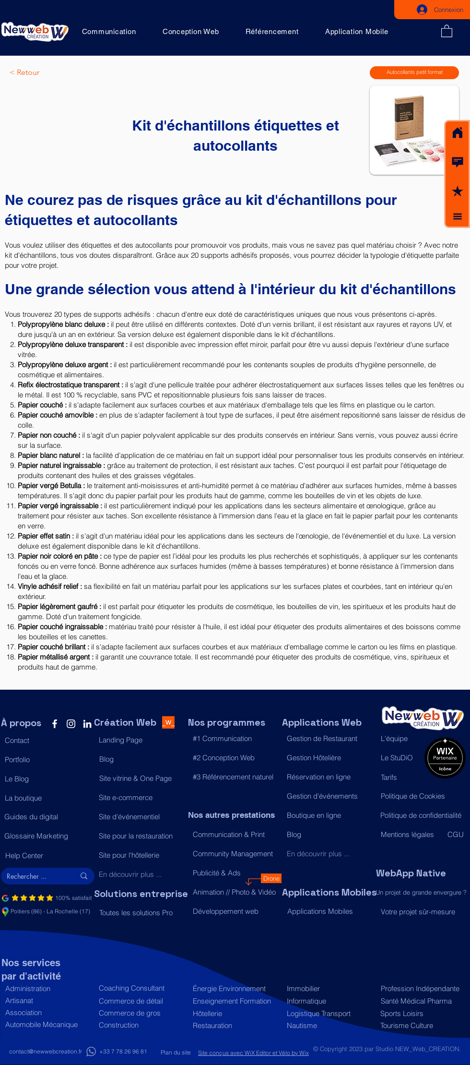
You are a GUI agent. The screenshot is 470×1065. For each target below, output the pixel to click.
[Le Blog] (47, 779)
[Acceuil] (457, 133)
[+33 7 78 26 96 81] (123, 1052)
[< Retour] (41, 72)
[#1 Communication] (235, 738)
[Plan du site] (175, 1053)
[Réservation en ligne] (329, 777)
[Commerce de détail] (141, 1001)
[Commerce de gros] (141, 1013)
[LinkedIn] (87, 724)
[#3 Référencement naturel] (235, 777)
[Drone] (271, 878)
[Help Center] (47, 855)
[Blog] (141, 759)
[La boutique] (47, 798)
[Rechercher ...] (33, 876)
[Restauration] (235, 1025)
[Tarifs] (400, 777)
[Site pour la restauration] (141, 836)
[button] (457, 162)
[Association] (47, 1012)
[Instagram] (71, 724)
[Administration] (47, 988)
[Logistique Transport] (329, 1013)
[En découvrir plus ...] (141, 874)
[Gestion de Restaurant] (329, 738)
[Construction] (141, 1025)
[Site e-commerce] (141, 797)
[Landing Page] (141, 740)
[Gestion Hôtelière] (329, 757)
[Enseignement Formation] (235, 1001)
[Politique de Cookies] (423, 796)
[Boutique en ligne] (329, 815)
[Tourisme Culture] (420, 1025)
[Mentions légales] (409, 834)
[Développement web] (235, 911)
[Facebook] (54, 724)
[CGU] (456, 834)
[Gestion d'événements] (329, 796)
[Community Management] (235, 853)
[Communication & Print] (235, 834)
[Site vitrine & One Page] (141, 778)
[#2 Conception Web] (235, 757)
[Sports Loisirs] (420, 1013)
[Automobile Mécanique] (47, 1024)
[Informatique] (329, 1001)
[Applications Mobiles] (329, 911)
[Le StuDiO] (400, 757)
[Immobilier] (329, 988)
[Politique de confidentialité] (422, 815)
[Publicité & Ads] (235, 873)
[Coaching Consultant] (141, 988)
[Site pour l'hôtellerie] (141, 855)
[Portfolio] (47, 759)
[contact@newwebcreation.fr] (45, 1052)
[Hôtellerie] (235, 1013)
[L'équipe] (400, 738)
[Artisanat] (47, 1000)
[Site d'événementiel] (141, 816)
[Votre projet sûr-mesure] (423, 911)
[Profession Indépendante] (421, 988)
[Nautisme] (329, 1025)
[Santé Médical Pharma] (421, 1001)
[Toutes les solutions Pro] (141, 912)
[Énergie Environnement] (235, 988)
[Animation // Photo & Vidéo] (235, 892)
